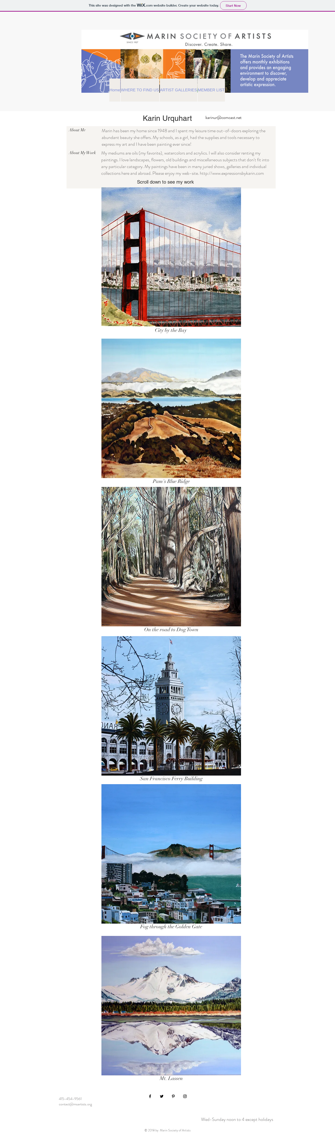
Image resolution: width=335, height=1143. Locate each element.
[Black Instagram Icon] (185, 1096)
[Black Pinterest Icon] (173, 1096)
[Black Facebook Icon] (150, 1096)
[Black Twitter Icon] (161, 1096)
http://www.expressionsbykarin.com (232, 173)
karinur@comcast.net (223, 118)
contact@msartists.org (75, 1104)
